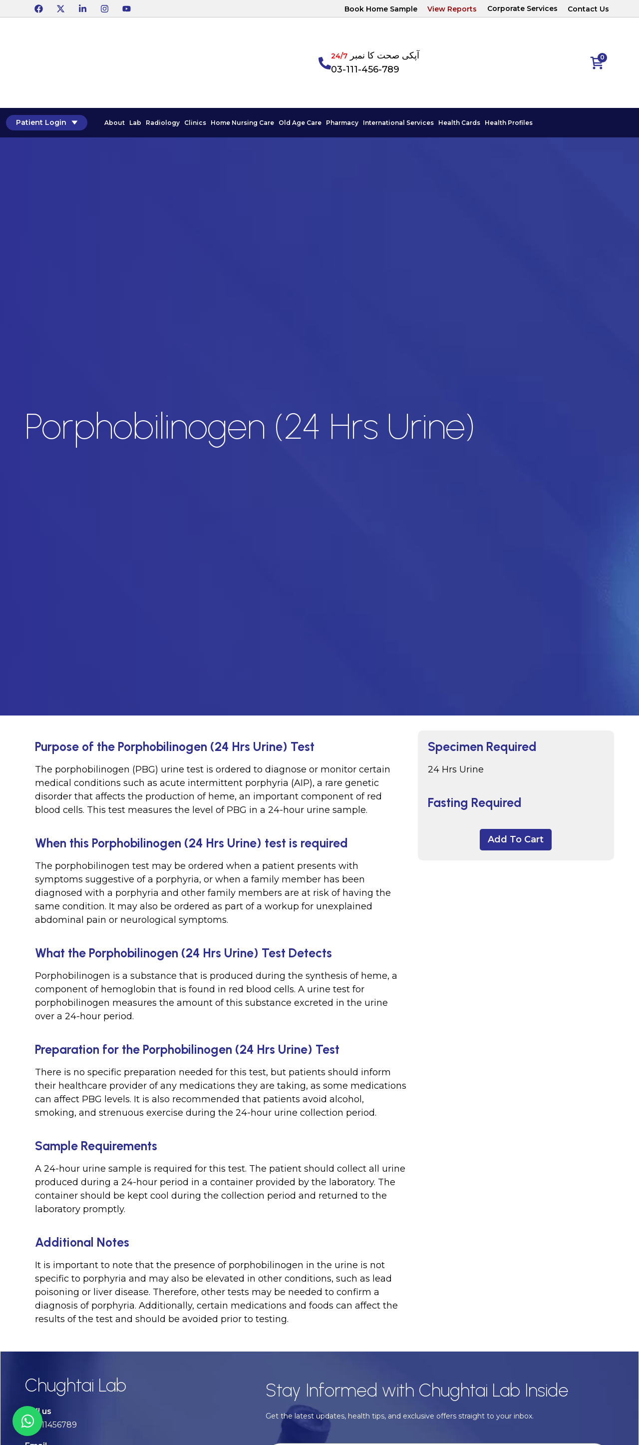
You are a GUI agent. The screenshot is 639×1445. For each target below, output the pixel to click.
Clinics (194, 123)
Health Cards (458, 123)
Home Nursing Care (241, 123)
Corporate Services (522, 8)
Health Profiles (508, 123)
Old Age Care (299, 123)
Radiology (162, 123)
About (113, 123)
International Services (397, 123)
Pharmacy (341, 123)
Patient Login (45, 122)
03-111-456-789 (365, 69)
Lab (134, 123)
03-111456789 (51, 1426)
